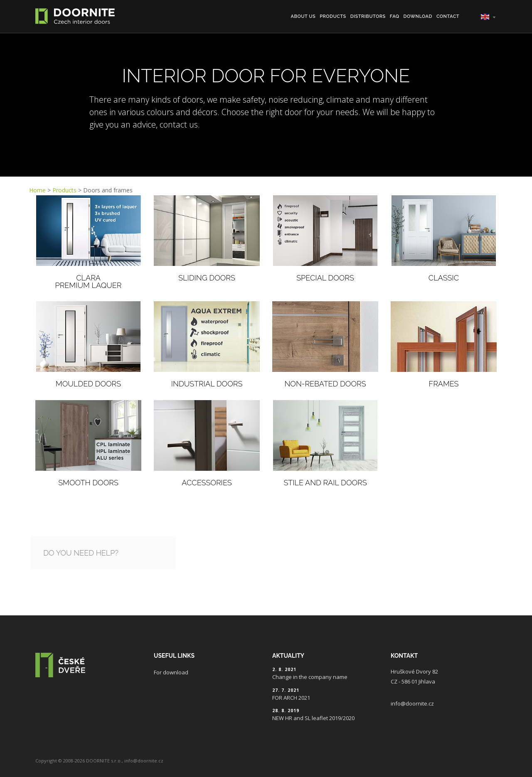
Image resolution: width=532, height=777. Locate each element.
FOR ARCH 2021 (291, 697)
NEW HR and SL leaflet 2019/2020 (313, 718)
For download (171, 672)
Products (333, 16)
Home (37, 190)
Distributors (368, 16)
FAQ (394, 16)
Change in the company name (309, 677)
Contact (447, 16)
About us (303, 16)
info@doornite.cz (412, 703)
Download (418, 16)
